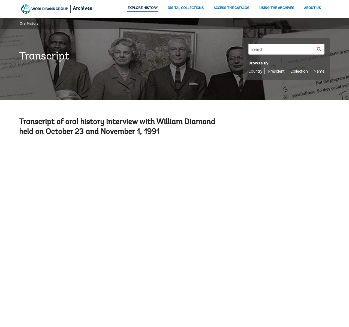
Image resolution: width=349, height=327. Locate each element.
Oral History (29, 23)
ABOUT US (312, 8)
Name (319, 71)
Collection (299, 71)
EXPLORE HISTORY (143, 8)
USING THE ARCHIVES (276, 8)
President (276, 71)
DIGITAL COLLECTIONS (186, 8)
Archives (82, 8)
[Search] (286, 49)
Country (255, 71)
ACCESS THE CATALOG (231, 8)
